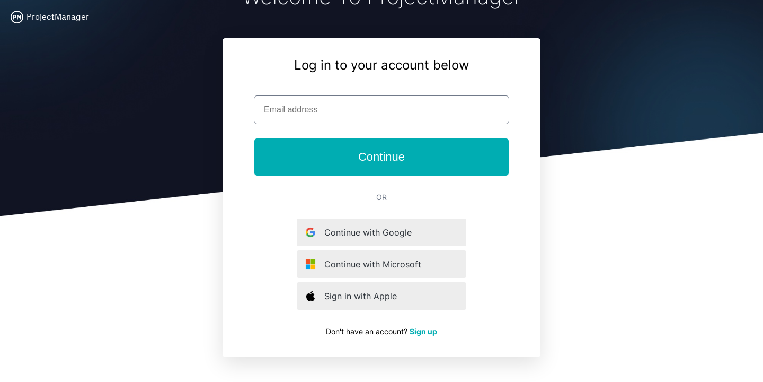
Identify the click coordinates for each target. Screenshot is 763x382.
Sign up (423, 331)
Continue (381, 156)
